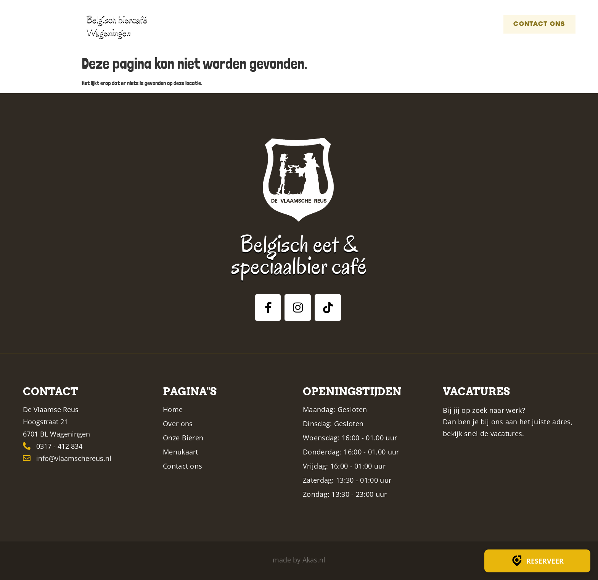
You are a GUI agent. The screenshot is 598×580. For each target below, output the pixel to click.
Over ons (299, 24)
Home (258, 24)
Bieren (343, 24)
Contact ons (533, 24)
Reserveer (537, 561)
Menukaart (394, 24)
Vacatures (459, 24)
